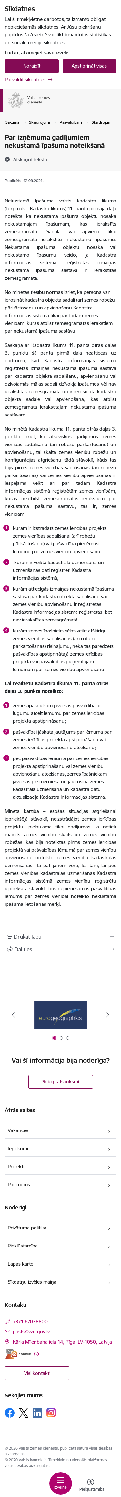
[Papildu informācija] (36, 1354)
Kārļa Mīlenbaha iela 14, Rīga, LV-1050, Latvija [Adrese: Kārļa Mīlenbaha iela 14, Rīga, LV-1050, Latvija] (62, 1342)
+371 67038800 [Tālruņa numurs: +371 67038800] (30, 1321)
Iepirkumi (18, 1148)
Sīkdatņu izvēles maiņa (32, 1282)
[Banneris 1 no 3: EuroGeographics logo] (60, 1015)
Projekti (16, 1166)
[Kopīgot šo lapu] (60, 949)
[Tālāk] (107, 1014)
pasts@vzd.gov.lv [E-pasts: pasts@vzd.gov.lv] (31, 1331)
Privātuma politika (27, 1228)
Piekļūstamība (23, 1246)
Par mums (19, 1184)
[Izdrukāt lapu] (60, 937)
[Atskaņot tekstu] (30, 159)
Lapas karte (20, 1264)
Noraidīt (31, 66)
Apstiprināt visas (89, 66)
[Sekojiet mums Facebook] (10, 1413)
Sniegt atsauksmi (60, 1082)
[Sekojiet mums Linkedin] (37, 1413)
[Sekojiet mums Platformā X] (23, 1413)
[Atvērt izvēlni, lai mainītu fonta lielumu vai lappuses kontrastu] (90, 1485)
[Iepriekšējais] (13, 1014)
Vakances (18, 1130)
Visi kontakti (37, 1373)
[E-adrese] (18, 1354)
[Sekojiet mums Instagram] (51, 1412)
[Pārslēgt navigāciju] (60, 1483)
